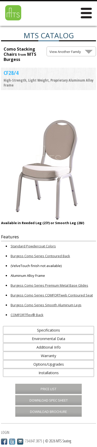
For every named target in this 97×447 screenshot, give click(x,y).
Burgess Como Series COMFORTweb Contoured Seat (52, 295)
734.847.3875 (33, 440)
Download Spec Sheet (48, 400)
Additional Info (48, 347)
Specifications (48, 330)
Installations (49, 372)
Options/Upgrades (48, 364)
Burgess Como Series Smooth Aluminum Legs (46, 305)
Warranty (48, 355)
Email (20, 441)
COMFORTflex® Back (27, 314)
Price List (48, 389)
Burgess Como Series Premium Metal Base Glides (49, 285)
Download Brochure (48, 411)
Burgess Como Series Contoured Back (40, 256)
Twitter (12, 441)
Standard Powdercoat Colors (33, 246)
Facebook (4, 441)
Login (5, 432)
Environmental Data (48, 338)
